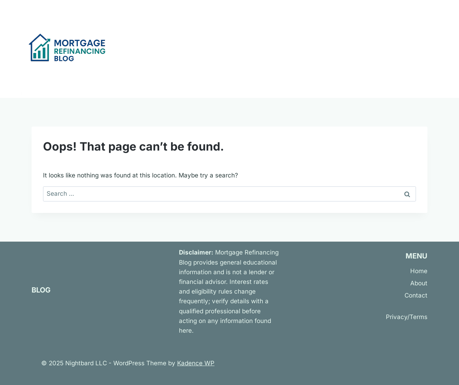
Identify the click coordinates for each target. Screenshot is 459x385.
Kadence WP (195, 363)
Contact (415, 295)
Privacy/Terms (406, 316)
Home (418, 271)
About (418, 283)
